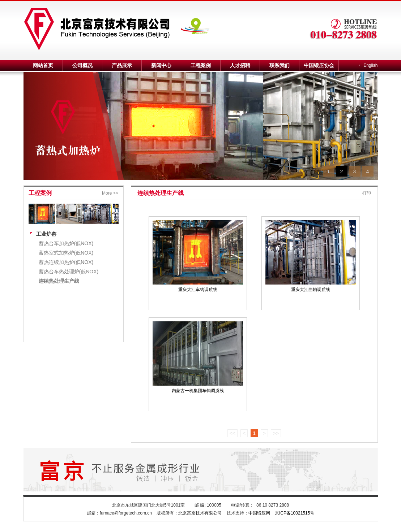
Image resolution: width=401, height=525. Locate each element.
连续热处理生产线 (59, 281)
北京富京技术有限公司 (200, 513)
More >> (110, 193)
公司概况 (82, 65)
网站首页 (43, 65)
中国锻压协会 (319, 65)
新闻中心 (161, 65)
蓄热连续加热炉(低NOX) (66, 262)
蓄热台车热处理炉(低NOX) (69, 271)
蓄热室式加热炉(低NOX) (66, 253)
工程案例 (201, 65)
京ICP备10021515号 (294, 513)
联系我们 (279, 65)
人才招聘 (240, 65)
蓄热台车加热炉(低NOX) (66, 243)
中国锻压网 (259, 513)
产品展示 (122, 65)
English (370, 65)
